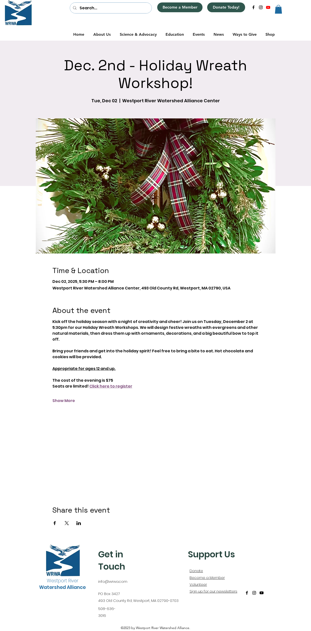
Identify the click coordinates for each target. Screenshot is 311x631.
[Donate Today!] (226, 7)
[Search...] (111, 8)
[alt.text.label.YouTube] (268, 7)
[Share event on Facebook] (54, 523)
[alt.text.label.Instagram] (260, 7)
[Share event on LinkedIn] (78, 523)
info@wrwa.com (112, 581)
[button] (278, 9)
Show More (63, 400)
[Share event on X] (66, 523)
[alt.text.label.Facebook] (253, 7)
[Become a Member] (180, 7)
